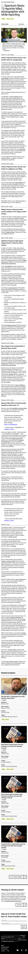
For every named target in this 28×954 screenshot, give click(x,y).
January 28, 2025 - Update (7, 163)
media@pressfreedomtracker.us (13, 901)
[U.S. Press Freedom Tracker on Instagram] (26, 950)
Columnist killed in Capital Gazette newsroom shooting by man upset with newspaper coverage (13, 845)
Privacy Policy (4, 949)
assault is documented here (8, 263)
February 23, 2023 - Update (7, 400)
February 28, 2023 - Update (7, 343)
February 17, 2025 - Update (7, 54)
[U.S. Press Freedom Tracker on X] (22, 950)
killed (2, 394)
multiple (10, 537)
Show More (21, 24)
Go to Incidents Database (16, 876)
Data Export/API (5, 947)
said (15, 645)
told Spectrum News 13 (11, 325)
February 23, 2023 (9, 429)
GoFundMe (8, 266)
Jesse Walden (5, 78)
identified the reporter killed (19, 408)
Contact (3, 950)
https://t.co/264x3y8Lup (10, 424)
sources (15, 537)
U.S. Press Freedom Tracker (7, 2)
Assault (4, 700)
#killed (3, 18)
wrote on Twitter (10, 561)
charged (11, 374)
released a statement (15, 617)
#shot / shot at (10, 18)
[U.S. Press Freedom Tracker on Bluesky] (17, 950)
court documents (12, 288)
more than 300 (11, 649)
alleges (16, 96)
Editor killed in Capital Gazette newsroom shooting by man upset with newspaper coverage (12, 746)
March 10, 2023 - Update (7, 237)
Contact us (19, 904)
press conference (20, 385)
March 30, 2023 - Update (7, 206)
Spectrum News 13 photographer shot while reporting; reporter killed (13, 697)
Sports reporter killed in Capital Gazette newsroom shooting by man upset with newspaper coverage (11, 796)
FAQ (8, 950)
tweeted (23, 633)
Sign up (24, 927)
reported (14, 546)
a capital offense (9, 232)
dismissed (22, 149)
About (2, 945)
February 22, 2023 (5, 524)
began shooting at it (17, 438)
